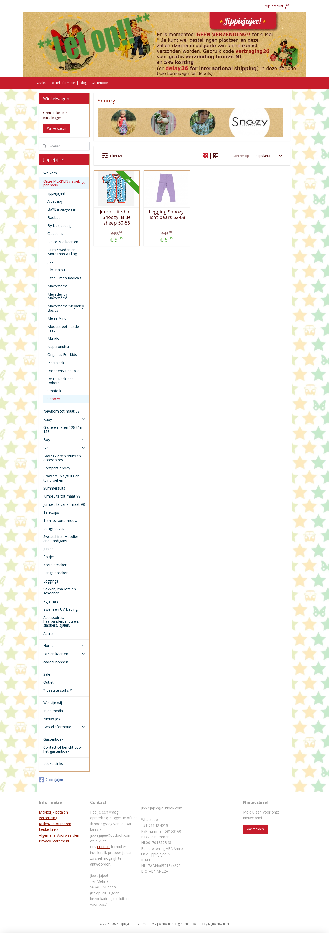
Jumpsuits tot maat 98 (61, 496)
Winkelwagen (56, 128)
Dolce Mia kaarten (62, 241)
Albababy (55, 201)
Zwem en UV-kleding (60, 609)
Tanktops (51, 512)
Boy (64, 439)
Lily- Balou (56, 269)
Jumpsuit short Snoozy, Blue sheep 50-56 (116, 217)
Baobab (54, 217)
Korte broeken (55, 564)
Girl (64, 447)
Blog (83, 83)
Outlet (41, 83)
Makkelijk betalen (53, 812)
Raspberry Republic (63, 370)
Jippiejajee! (56, 193)
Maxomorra (57, 286)
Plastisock (55, 362)
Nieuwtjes (51, 718)
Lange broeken (55, 572)
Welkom (50, 172)
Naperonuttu (58, 346)
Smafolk (54, 390)
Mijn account (277, 6)
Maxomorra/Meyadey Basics (65, 308)
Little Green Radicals (64, 278)
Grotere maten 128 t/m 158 (62, 429)
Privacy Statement (54, 840)
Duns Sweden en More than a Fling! (62, 251)
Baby (64, 419)
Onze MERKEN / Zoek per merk (64, 183)
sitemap (143, 924)
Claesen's (55, 233)
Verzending (48, 817)
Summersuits (54, 488)
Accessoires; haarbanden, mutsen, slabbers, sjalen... (61, 621)
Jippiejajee (51, 780)
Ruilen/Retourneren (55, 823)
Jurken (48, 548)
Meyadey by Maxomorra (57, 296)
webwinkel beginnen (173, 924)
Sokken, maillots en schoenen (59, 591)
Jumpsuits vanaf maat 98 (64, 504)
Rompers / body (56, 468)
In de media (53, 710)
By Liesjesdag (59, 225)
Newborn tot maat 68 (61, 411)
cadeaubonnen (55, 662)
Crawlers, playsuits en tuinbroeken (61, 478)
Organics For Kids (62, 354)
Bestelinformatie (63, 83)
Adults (48, 633)
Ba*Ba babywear (61, 209)
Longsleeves (53, 528)
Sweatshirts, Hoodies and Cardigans (61, 538)
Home (64, 645)
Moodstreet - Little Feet (63, 328)
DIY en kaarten (64, 653)
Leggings (50, 581)
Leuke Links (53, 763)
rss (154, 924)
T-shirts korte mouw (60, 520)
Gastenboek (100, 83)
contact (103, 846)
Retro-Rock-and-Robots (61, 380)
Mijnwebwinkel (218, 924)
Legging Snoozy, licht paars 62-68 (166, 214)
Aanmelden (255, 829)
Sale (46, 674)
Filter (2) (112, 155)
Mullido (53, 338)
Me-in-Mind (57, 318)
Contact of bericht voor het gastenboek (62, 749)
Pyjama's (51, 601)
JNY (50, 261)
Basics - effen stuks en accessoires (62, 457)
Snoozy (53, 398)
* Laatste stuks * (57, 690)
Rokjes (49, 556)
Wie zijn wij (52, 702)
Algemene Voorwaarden (59, 835)
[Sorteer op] (268, 155)
